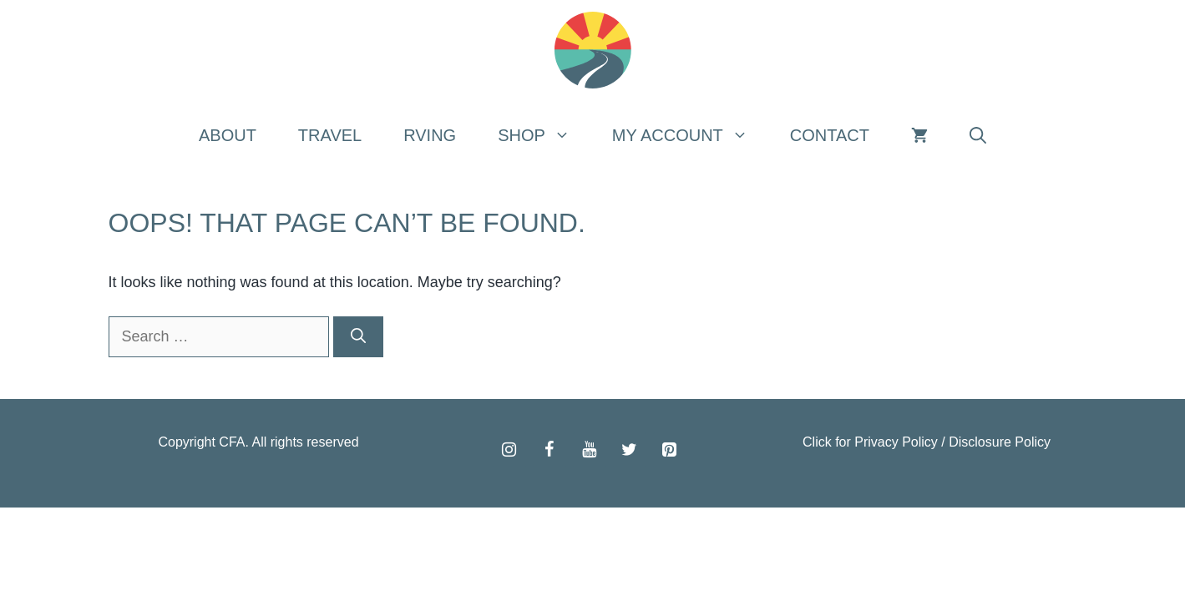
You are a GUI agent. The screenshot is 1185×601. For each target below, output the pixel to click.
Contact (829, 135)
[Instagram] (509, 449)
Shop (544, 135)
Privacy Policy (896, 442)
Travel (330, 135)
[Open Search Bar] (978, 135)
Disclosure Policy (1000, 442)
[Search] (358, 336)
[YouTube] (589, 449)
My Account (690, 135)
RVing (429, 135)
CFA (232, 442)
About (227, 135)
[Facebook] (549, 449)
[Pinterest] (669, 449)
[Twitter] (629, 449)
